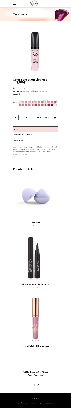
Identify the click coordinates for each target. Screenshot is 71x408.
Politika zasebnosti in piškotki (35, 372)
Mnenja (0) (18, 140)
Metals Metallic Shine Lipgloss (35, 346)
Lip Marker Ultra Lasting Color (35, 284)
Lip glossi (26, 91)
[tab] (35, 129)
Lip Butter (35, 223)
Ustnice (44, 91)
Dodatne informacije (23, 135)
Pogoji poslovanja (35, 375)
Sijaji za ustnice (36, 91)
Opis (16, 129)
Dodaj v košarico (42, 117)
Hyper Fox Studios (45, 403)
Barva (15, 102)
